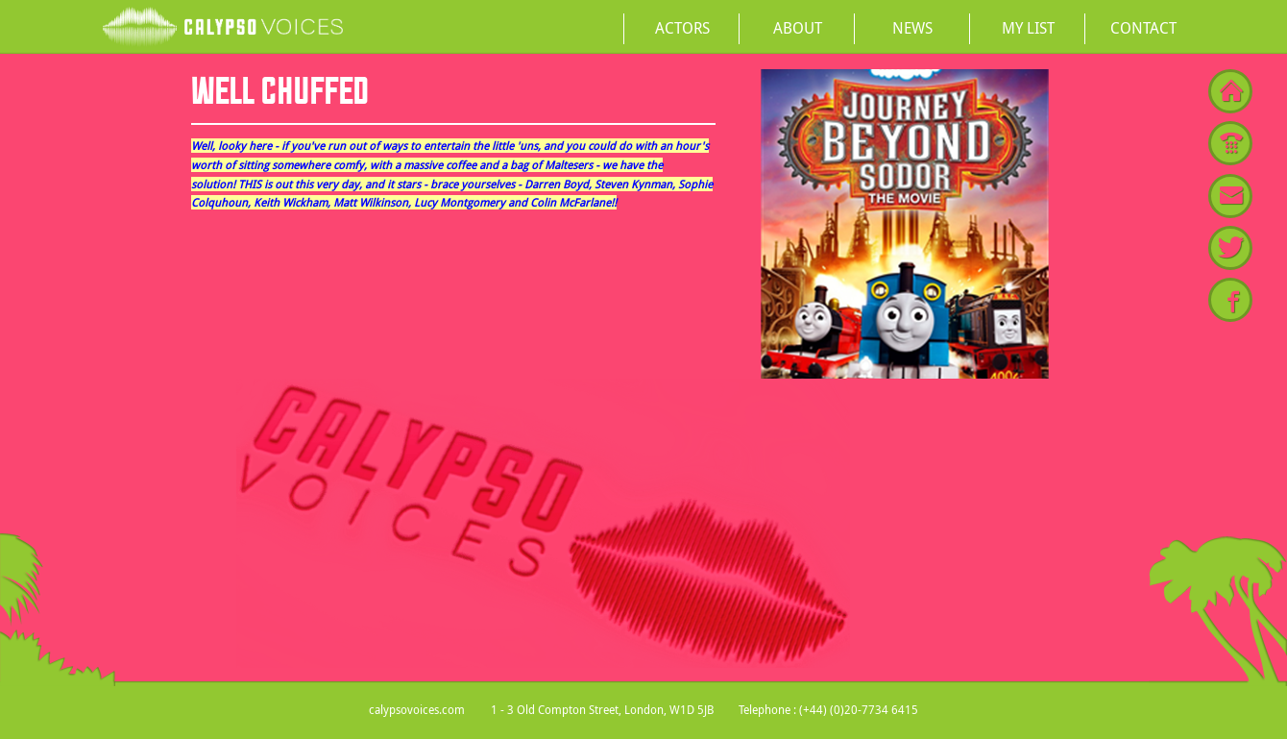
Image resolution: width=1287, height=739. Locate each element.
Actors (682, 27)
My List (1028, 27)
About (797, 27)
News (912, 27)
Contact (1143, 27)
